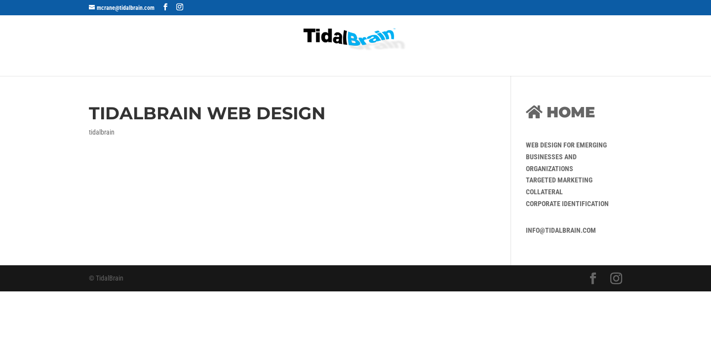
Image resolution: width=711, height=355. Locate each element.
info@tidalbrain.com (561, 230)
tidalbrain (102, 132)
